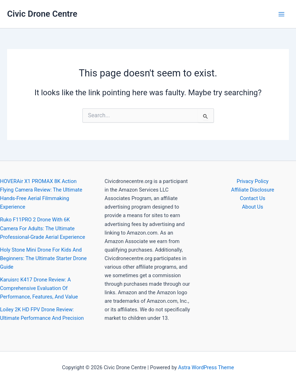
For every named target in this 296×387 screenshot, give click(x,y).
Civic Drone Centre (42, 14)
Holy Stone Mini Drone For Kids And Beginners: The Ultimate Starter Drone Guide (43, 258)
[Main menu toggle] (281, 14)
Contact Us (252, 198)
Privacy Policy (253, 181)
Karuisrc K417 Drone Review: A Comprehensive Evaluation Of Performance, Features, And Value (39, 288)
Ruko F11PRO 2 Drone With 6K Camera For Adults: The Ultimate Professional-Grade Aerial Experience (42, 228)
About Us (252, 207)
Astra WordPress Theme (206, 367)
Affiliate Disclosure (252, 190)
